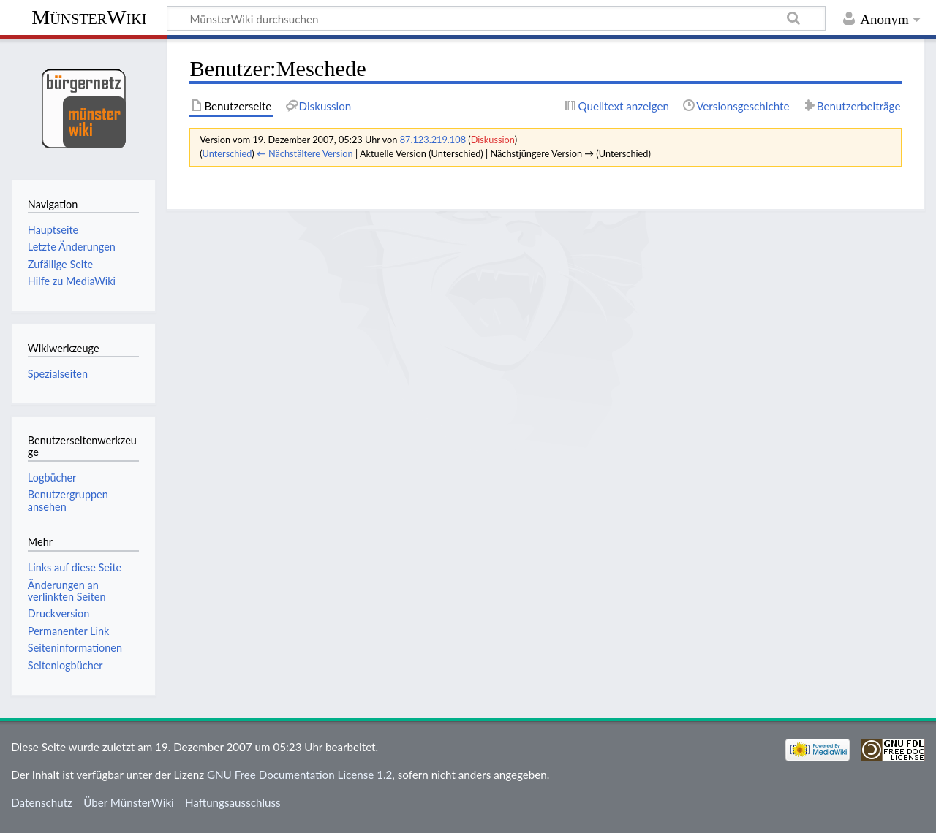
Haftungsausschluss (233, 802)
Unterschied (227, 153)
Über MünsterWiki (128, 802)
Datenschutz (41, 802)
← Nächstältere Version (305, 153)
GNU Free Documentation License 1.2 (299, 774)
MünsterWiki (88, 17)
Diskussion (493, 139)
